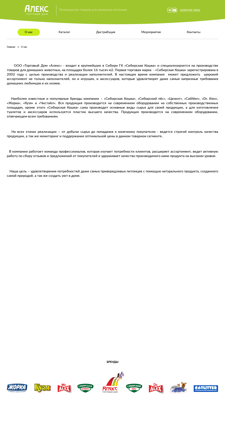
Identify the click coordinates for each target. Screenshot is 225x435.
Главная (11, 47)
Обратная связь (190, 10)
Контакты (193, 32)
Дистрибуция (105, 32)
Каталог (64, 32)
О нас (29, 32)
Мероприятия (151, 32)
